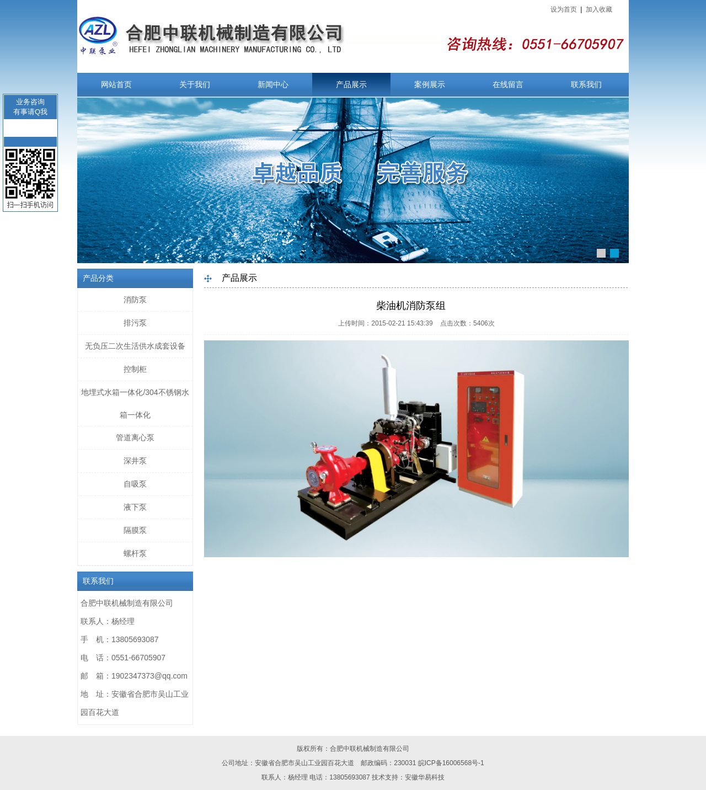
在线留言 (508, 84)
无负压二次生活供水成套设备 (135, 345)
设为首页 (563, 9)
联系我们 (586, 84)
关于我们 (194, 84)
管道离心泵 (135, 437)
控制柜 (135, 369)
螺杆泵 (135, 553)
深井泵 (135, 460)
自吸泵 (135, 483)
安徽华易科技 (425, 777)
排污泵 (135, 322)
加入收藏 (599, 9)
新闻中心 (273, 84)
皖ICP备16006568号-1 (451, 763)
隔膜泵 (135, 530)
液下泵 (135, 507)
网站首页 (116, 84)
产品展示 (351, 84)
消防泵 (135, 299)
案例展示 (429, 84)
